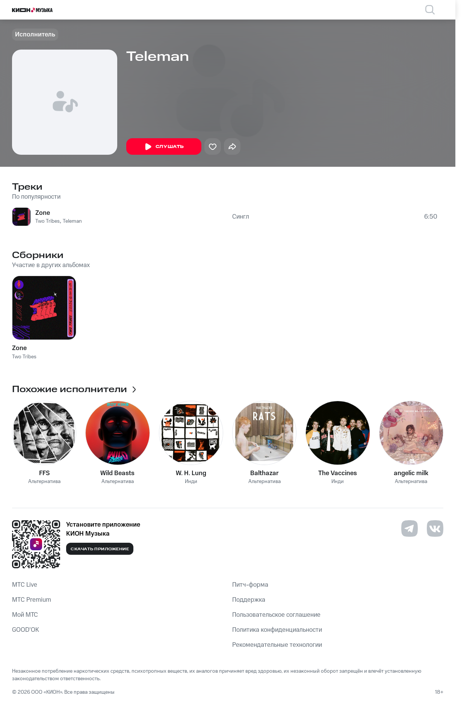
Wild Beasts (117, 473)
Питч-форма (250, 584)
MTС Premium (31, 599)
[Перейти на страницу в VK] (435, 528)
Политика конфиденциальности (277, 629)
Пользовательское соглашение (276, 614)
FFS (44, 473)
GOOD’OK (25, 629)
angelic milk (411, 473)
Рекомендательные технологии (277, 644)
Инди (191, 482)
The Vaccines (337, 473)
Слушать (164, 146)
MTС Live (24, 584)
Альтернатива (44, 482)
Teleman (72, 221)
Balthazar (264, 473)
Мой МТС (25, 614)
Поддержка (248, 599)
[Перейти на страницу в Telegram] (409, 528)
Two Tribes (47, 221)
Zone (42, 212)
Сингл (240, 216)
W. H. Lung (191, 473)
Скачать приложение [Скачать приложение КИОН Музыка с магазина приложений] (100, 549)
